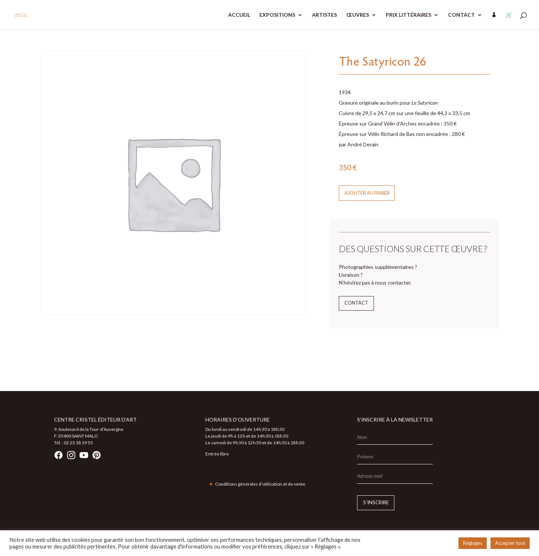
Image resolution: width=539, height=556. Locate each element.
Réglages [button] (472, 543)
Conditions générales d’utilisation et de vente (260, 484)
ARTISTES (324, 15)
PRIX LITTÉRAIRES (408, 15)
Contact (356, 303)
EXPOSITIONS (277, 15)
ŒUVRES (357, 15)
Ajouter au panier (367, 193)
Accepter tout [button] (510, 543)
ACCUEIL (239, 15)
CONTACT (461, 15)
